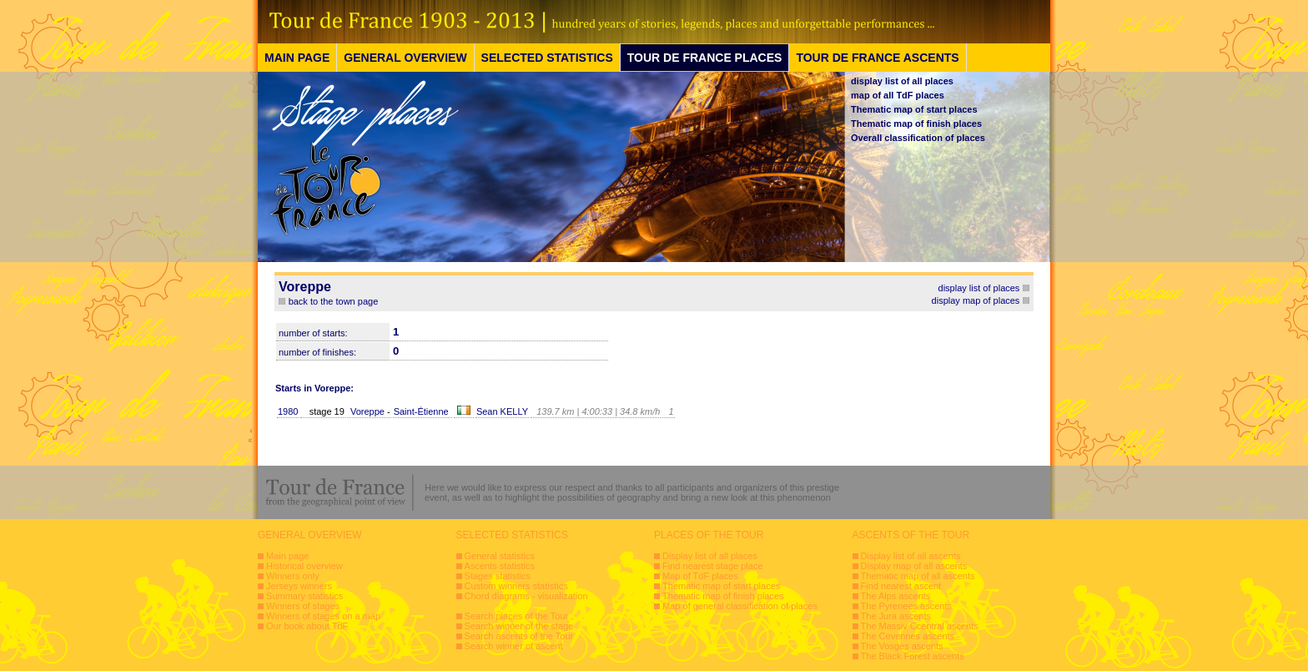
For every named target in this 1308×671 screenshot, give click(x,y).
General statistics (500, 556)
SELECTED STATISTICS (547, 57)
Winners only (292, 576)
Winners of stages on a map (323, 616)
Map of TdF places (700, 576)
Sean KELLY (502, 411)
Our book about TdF (307, 626)
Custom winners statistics (516, 586)
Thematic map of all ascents (918, 576)
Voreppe (367, 411)
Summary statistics (304, 596)
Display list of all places (709, 556)
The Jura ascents (896, 616)
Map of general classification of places (740, 606)
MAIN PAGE (297, 57)
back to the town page (334, 301)
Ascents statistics (500, 566)
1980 (288, 411)
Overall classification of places (918, 138)
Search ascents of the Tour (519, 636)
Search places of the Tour (517, 616)
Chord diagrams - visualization (526, 596)
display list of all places (902, 81)
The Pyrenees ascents (906, 606)
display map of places (976, 300)
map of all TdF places (897, 95)
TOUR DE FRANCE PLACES (704, 57)
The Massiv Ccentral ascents (919, 626)
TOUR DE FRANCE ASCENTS (877, 57)
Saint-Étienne (421, 411)
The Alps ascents (896, 596)
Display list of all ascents (911, 556)
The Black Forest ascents (912, 656)
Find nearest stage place (712, 566)
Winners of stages (303, 606)
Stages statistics (498, 576)
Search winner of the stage (519, 626)
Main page (287, 556)
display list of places (979, 288)
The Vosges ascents (902, 646)
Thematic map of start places (914, 109)
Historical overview (304, 566)
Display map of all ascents (914, 566)
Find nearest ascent (901, 586)
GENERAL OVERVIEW (405, 57)
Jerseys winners (299, 586)
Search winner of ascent (514, 646)
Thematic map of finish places (916, 124)
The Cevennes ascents (908, 636)
